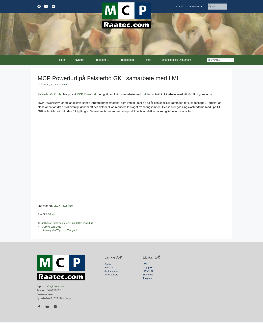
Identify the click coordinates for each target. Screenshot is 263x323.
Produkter (101, 60)
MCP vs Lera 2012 (51, 226)
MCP (78, 223)
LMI (144, 94)
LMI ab (50, 214)
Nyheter (79, 59)
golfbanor (46, 223)
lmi (73, 223)
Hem (62, 59)
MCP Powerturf (86, 94)
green (67, 223)
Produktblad (126, 59)
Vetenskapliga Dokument (176, 59)
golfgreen (58, 223)
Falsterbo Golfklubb (50, 94)
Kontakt (180, 6)
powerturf (88, 223)
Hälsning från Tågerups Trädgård (59, 230)
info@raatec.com (56, 286)
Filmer (147, 59)
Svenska (214, 59)
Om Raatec (195, 6)
